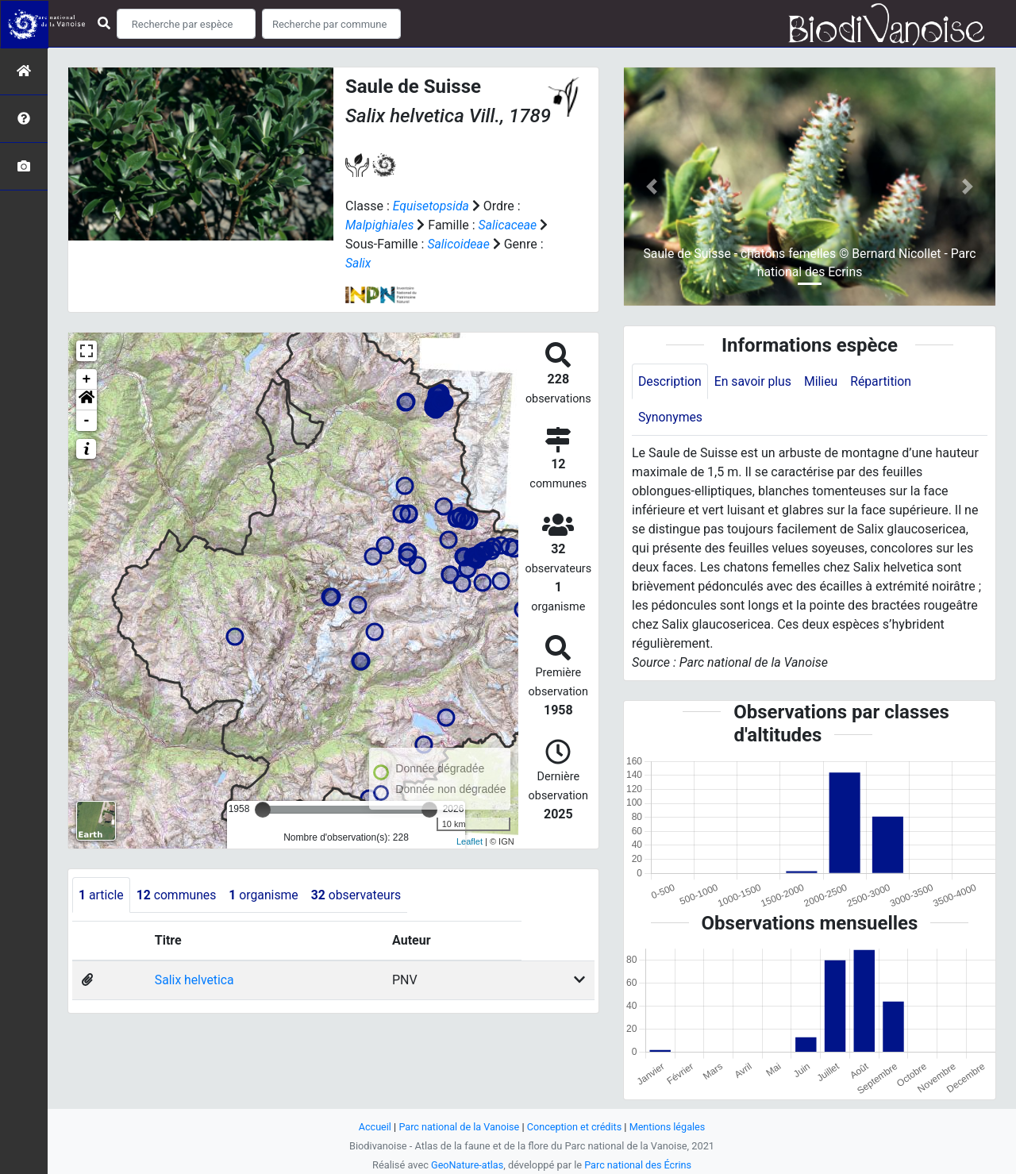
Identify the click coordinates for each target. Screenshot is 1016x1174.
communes (177, 895)
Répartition (884, 381)
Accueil (373, 1127)
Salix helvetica (194, 980)
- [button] (87, 420)
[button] (86, 400)
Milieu (823, 381)
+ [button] (87, 379)
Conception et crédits (575, 1127)
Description (670, 381)
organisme (266, 895)
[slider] (263, 810)
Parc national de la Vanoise (458, 1127)
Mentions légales (668, 1127)
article (102, 895)
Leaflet (469, 841)
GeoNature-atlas (466, 1165)
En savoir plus (754, 381)
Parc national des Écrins (638, 1165)
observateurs (360, 895)
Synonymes (670, 417)
